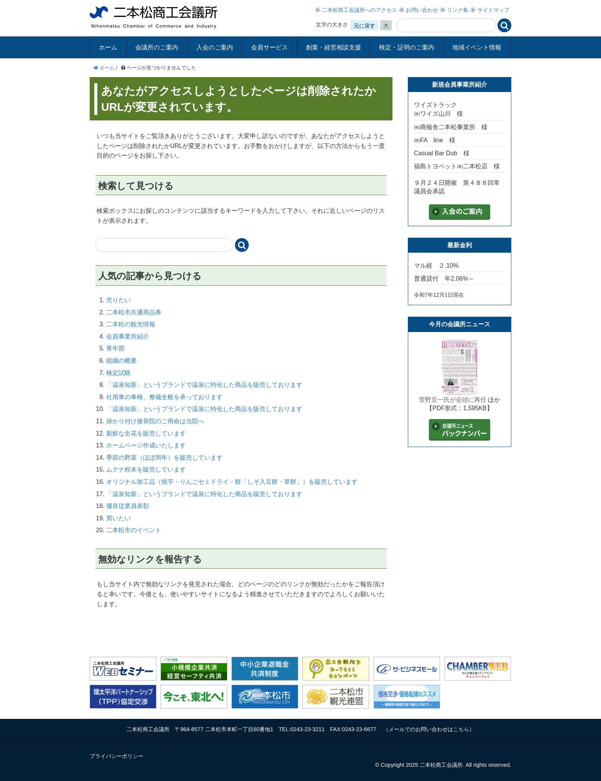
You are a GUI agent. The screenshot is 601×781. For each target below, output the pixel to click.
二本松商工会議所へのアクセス (359, 10)
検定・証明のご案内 (406, 47)
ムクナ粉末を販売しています (146, 469)
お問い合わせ (422, 10)
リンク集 (457, 10)
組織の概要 (121, 360)
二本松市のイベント (133, 530)
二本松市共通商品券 (133, 312)
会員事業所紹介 (127, 336)
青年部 (115, 348)
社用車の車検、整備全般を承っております (164, 397)
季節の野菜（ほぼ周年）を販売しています (164, 457)
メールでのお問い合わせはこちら (429, 729)
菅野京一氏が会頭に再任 (452, 399)
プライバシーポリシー (116, 756)
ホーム (108, 47)
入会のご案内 (214, 47)
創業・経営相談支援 (333, 47)
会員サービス (269, 47)
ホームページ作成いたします (146, 445)
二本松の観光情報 (130, 324)
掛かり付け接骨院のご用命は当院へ (155, 421)
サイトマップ (493, 10)
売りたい (118, 300)
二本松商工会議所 (153, 17)
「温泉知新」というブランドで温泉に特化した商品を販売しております (204, 384)
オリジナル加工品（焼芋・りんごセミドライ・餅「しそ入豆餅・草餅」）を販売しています (232, 481)
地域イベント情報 (476, 47)
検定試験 (118, 373)
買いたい (118, 518)
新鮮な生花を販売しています (146, 433)
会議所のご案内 (156, 47)
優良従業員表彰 (127, 506)
